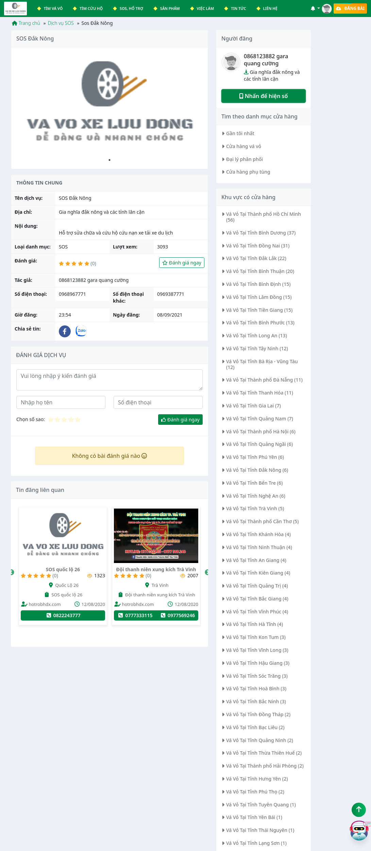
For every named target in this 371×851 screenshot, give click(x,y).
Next (207, 572)
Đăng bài (350, 8)
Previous (11, 572)
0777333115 (174, 615)
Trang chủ (26, 23)
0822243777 (102, 615)
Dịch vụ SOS (60, 23)
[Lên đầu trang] (359, 810)
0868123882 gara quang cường (266, 59)
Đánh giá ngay (181, 262)
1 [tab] (109, 160)
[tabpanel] (109, 104)
